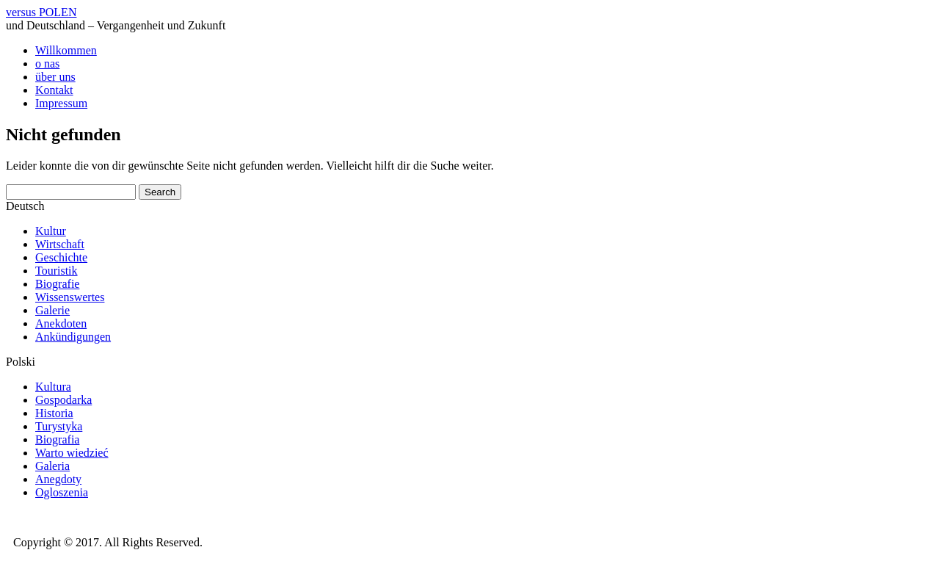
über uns (55, 76)
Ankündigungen (73, 336)
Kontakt (54, 90)
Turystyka (58, 426)
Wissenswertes (69, 297)
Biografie (57, 284)
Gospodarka (63, 400)
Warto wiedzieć (72, 452)
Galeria (52, 466)
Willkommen (66, 50)
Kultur (50, 231)
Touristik (56, 270)
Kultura (53, 386)
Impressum (61, 103)
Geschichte (61, 257)
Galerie (52, 310)
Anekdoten (61, 323)
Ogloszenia (61, 492)
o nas (47, 63)
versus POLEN (41, 12)
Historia (54, 413)
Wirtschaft (59, 244)
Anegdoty (58, 479)
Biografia (57, 439)
